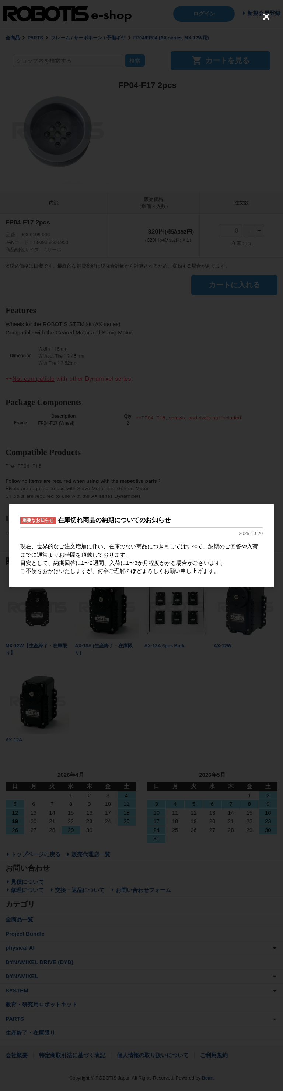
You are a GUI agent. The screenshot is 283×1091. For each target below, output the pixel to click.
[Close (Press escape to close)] (266, 16)
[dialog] (141, 545)
